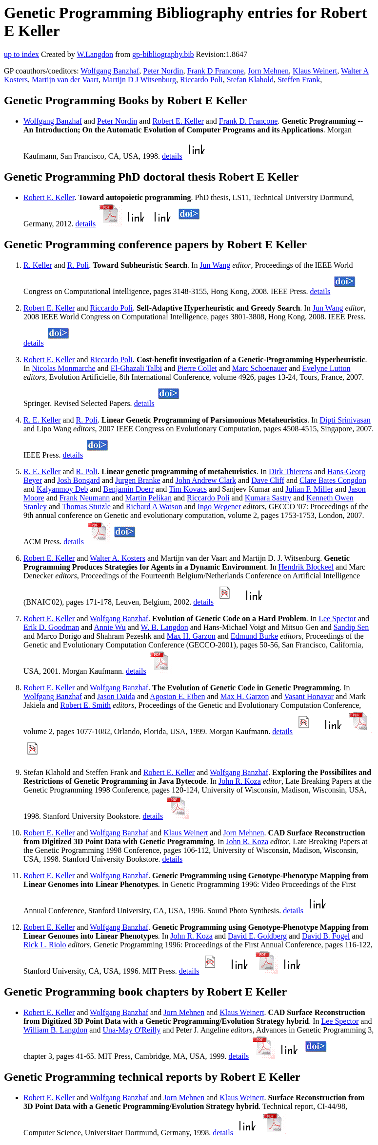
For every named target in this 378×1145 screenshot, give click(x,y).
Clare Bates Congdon (332, 480)
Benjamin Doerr (128, 489)
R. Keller (37, 265)
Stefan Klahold (250, 79)
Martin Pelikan (148, 498)
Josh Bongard (78, 480)
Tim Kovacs (188, 489)
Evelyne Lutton (326, 368)
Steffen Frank (299, 79)
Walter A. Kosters (117, 558)
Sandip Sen (351, 627)
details (172, 156)
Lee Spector (337, 618)
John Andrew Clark (206, 480)
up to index (21, 54)
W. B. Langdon (164, 627)
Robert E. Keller (177, 121)
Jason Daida (116, 696)
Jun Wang (214, 265)
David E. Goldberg (257, 936)
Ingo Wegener (219, 506)
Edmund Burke (254, 636)
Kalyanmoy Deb (62, 489)
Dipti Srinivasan (344, 420)
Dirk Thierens (290, 471)
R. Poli (78, 265)
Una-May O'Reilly (131, 1030)
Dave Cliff (267, 480)
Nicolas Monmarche (63, 368)
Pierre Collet (197, 368)
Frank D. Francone (248, 121)
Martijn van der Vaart (65, 79)
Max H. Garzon (191, 636)
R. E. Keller (41, 420)
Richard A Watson (154, 506)
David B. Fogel (326, 936)
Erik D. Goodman (51, 627)
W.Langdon (95, 54)
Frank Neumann (85, 498)
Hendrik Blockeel (306, 567)
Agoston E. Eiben (177, 696)
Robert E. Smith (85, 705)
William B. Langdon (55, 1030)
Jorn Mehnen (268, 71)
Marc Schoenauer (259, 368)
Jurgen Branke (137, 480)
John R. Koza (240, 781)
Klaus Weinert (315, 71)
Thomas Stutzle (86, 506)
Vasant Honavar (309, 696)
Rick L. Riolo (44, 945)
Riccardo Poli (201, 79)
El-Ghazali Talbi (136, 368)
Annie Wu (109, 627)
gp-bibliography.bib (163, 54)
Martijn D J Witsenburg (139, 79)
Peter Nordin (163, 71)
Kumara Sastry (268, 498)
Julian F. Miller (309, 489)
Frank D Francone (215, 71)
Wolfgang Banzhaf (109, 71)
